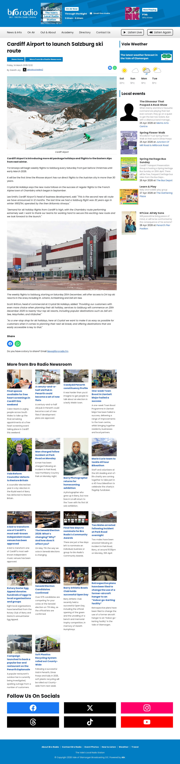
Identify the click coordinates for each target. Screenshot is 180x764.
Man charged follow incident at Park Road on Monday (47, 449)
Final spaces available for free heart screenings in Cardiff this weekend (19, 388)
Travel (135, 747)
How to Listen (109, 747)
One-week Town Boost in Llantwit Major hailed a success (104, 386)
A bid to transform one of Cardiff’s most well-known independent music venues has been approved (19, 528)
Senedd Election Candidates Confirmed (47, 580)
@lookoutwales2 (33, 69)
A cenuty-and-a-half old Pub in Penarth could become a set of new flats (47, 386)
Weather (124, 747)
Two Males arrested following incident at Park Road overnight (104, 524)
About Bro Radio (50, 747)
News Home (17, 59)
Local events (133, 93)
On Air (31, 32)
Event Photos (92, 747)
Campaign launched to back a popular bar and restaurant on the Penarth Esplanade (19, 653)
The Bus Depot (164, 180)
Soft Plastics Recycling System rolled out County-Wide (47, 650)
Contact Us (103, 32)
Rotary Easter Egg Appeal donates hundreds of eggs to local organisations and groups (19, 585)
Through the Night (76, 13)
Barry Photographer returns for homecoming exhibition (76, 464)
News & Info (14, 32)
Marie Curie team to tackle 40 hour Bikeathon (104, 452)
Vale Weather (135, 44)
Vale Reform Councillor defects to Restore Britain (19, 460)
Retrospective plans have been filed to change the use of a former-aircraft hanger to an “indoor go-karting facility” (104, 586)
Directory (85, 32)
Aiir (123, 757)
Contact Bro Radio (72, 747)
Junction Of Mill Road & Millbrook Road (154, 143)
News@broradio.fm (57, 351)
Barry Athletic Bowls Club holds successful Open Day (76, 581)
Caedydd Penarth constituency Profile (76, 380)
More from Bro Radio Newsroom (45, 59)
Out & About (48, 32)
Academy (67, 32)
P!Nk (145, 14)
